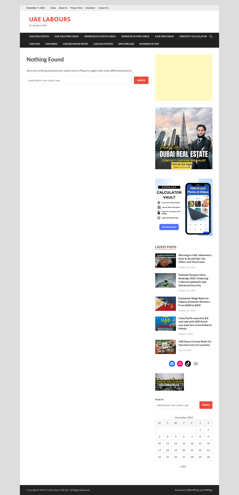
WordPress (193, 490)
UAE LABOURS (50, 19)
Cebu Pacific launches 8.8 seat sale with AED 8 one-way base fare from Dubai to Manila (195, 323)
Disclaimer (90, 8)
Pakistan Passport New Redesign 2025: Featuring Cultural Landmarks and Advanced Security (193, 280)
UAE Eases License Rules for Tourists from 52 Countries (194, 343)
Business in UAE (149, 44)
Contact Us (103, 8)
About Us (63, 8)
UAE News (51, 44)
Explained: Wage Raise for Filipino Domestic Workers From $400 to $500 (194, 302)
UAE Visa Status (39, 36)
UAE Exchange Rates (75, 44)
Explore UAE (126, 44)
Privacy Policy (76, 8)
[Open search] (210, 36)
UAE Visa (34, 44)
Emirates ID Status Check (100, 36)
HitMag (208, 490)
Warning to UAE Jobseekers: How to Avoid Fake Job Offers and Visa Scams (195, 258)
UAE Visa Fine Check (67, 36)
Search (159, 399)
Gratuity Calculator (193, 36)
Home (53, 8)
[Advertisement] (183, 77)
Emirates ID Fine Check (135, 36)
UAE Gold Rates (103, 44)
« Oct (183, 466)
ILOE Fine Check (164, 36)
